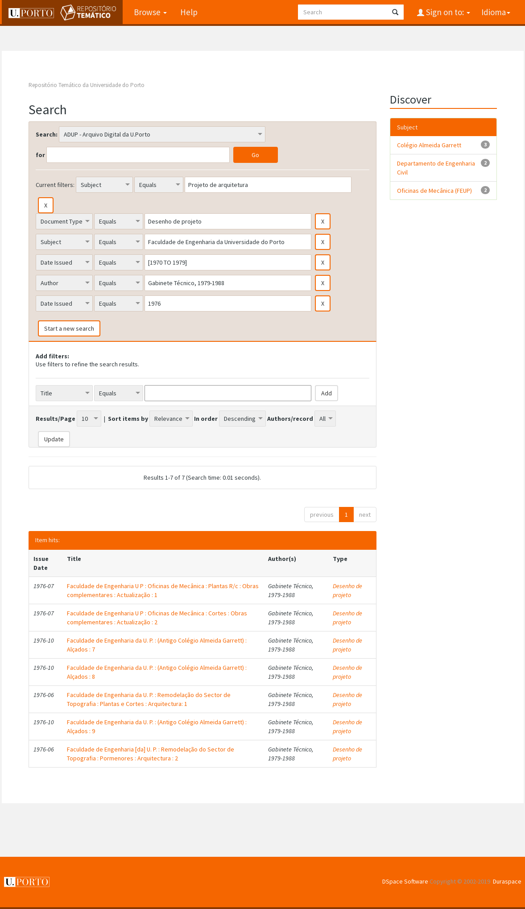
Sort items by (128, 419)
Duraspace (507, 881)
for (40, 155)
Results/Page (55, 419)
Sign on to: (447, 12)
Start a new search (69, 328)
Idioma (495, 12)
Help (189, 12)
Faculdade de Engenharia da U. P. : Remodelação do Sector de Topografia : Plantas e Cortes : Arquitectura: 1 (149, 699)
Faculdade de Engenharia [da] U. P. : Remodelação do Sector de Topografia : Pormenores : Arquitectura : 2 (150, 753)
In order (206, 419)
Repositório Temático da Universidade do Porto (87, 85)
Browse (150, 12)
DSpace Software (405, 881)
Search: (47, 134)
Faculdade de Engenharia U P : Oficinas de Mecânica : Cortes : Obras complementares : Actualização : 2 (157, 617)
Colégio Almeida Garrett (429, 145)
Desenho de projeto (347, 590)
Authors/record (290, 419)
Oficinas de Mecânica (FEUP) (434, 191)
